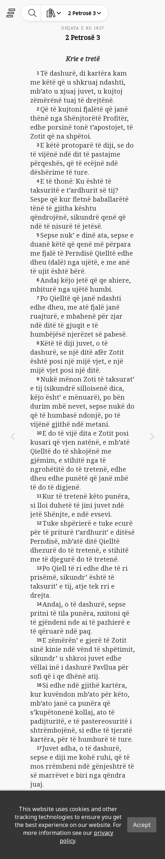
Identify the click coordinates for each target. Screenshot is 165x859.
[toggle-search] (32, 13)
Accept (142, 825)
